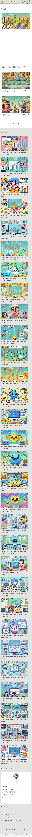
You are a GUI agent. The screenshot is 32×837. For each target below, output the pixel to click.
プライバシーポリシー (6, 817)
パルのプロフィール (6, 814)
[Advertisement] (16, 47)
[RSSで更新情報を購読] (17, 801)
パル (16, 780)
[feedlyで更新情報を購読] (15, 801)
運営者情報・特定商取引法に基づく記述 (11, 820)
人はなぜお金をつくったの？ (16, 1)
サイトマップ (4, 811)
